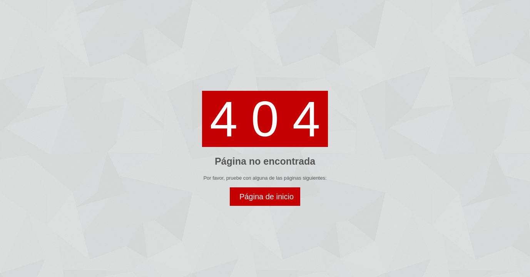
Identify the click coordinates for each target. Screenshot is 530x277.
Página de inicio (266, 196)
